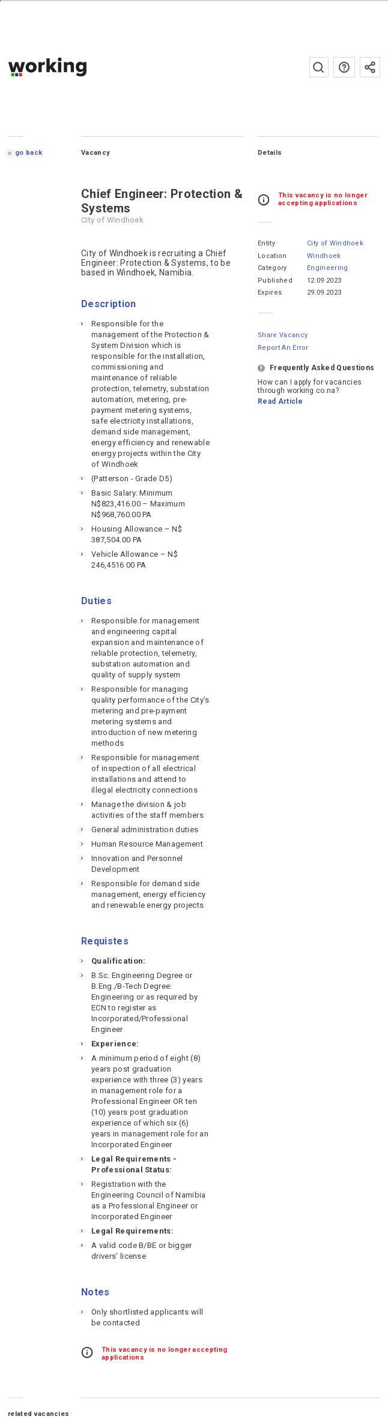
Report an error (283, 348)
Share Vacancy (283, 335)
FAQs (344, 67)
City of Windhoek (335, 243)
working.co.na (71, 67)
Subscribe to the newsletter (370, 67)
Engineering (327, 268)
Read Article (280, 401)
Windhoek (324, 256)
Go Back (28, 153)
